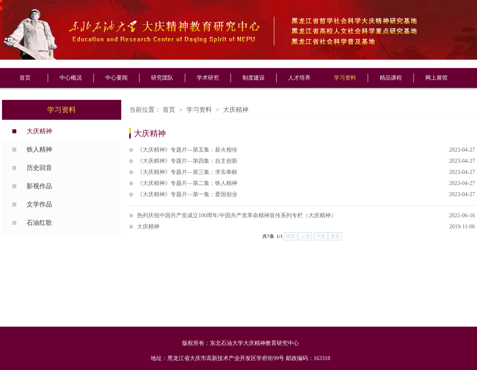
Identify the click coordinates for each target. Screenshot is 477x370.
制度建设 (253, 78)
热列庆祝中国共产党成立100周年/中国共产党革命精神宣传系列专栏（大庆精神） (306, 215)
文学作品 (39, 204)
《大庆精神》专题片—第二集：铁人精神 (306, 183)
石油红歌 (39, 222)
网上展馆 (436, 78)
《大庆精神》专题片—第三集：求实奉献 (306, 172)
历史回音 (39, 167)
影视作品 (39, 186)
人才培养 (299, 78)
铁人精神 (39, 149)
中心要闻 (116, 78)
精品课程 (391, 78)
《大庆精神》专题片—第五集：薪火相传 (306, 150)
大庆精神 (39, 131)
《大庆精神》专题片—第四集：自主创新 (306, 161)
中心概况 (71, 78)
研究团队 (162, 78)
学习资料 (345, 78)
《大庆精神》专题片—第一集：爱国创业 (306, 194)
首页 (25, 78)
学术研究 (208, 78)
